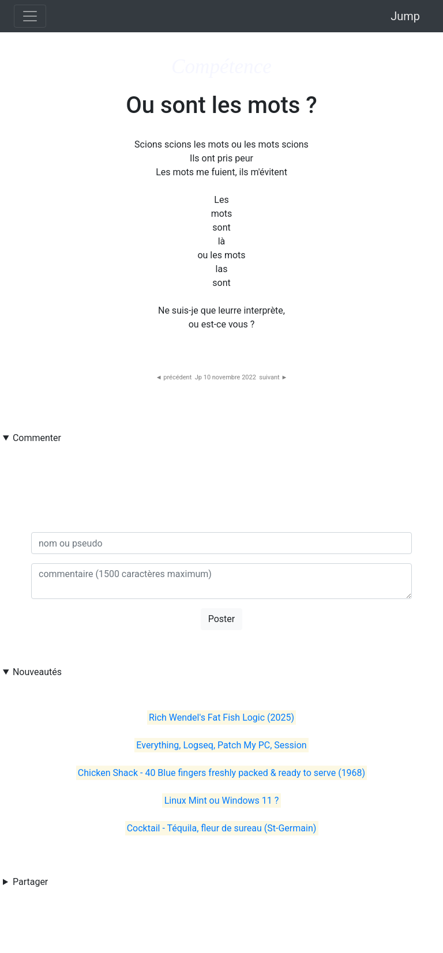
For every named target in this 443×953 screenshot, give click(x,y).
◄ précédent (174, 377)
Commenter (37, 437)
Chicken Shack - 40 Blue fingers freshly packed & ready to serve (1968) (221, 772)
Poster (221, 618)
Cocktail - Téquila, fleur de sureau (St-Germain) (222, 828)
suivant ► (273, 377)
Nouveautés (37, 671)
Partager (30, 881)
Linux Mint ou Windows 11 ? (221, 800)
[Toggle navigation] (30, 16)
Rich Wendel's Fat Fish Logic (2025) (221, 717)
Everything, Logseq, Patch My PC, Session (221, 745)
